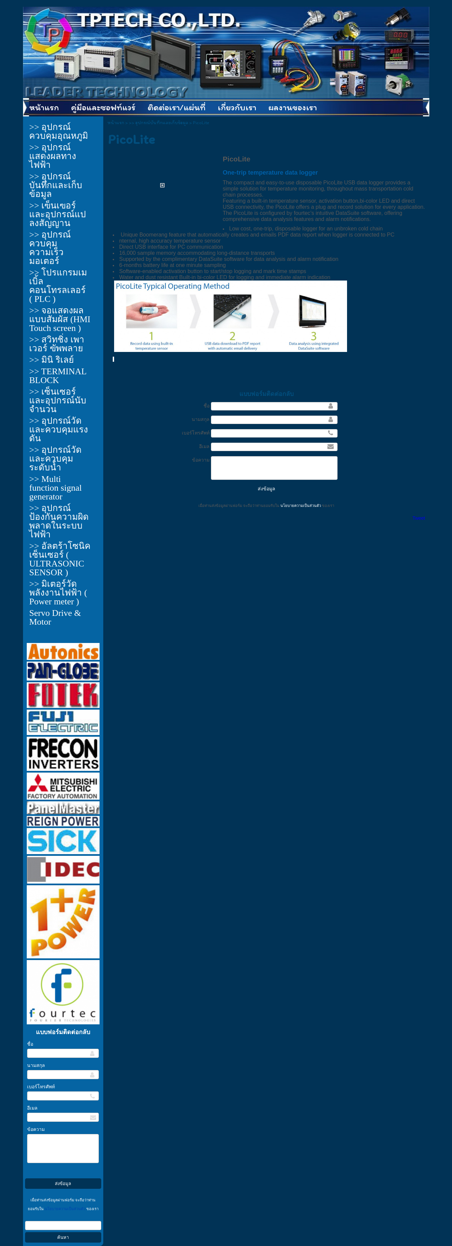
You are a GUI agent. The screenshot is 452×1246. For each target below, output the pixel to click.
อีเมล (32, 1108)
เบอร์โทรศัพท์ (41, 1086)
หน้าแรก (115, 123)
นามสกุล (36, 1065)
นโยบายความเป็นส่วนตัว (65, 1209)
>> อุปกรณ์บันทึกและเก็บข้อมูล (158, 123)
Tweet (418, 518)
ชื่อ (30, 1044)
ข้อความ (36, 1129)
